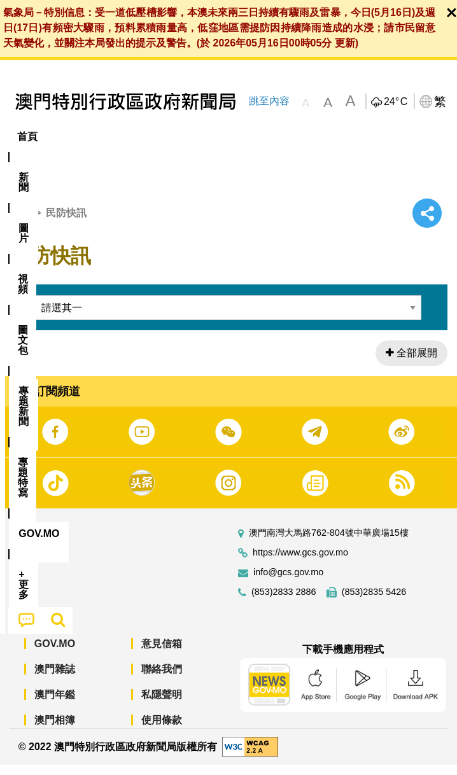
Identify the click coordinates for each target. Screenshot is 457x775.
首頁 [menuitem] (27, 136)
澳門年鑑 (54, 704)
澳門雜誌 (54, 679)
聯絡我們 (161, 679)
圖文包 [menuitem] (215, 136)
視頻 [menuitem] (164, 136)
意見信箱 (161, 653)
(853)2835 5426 (374, 602)
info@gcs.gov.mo (288, 582)
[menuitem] (70, 137)
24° (395, 102)
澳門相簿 (54, 730)
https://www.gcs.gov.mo (300, 563)
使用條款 (161, 730)
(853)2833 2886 (283, 602)
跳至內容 (268, 100)
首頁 (20, 222)
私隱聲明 (161, 704)
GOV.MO (54, 653)
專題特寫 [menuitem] (340, 136)
